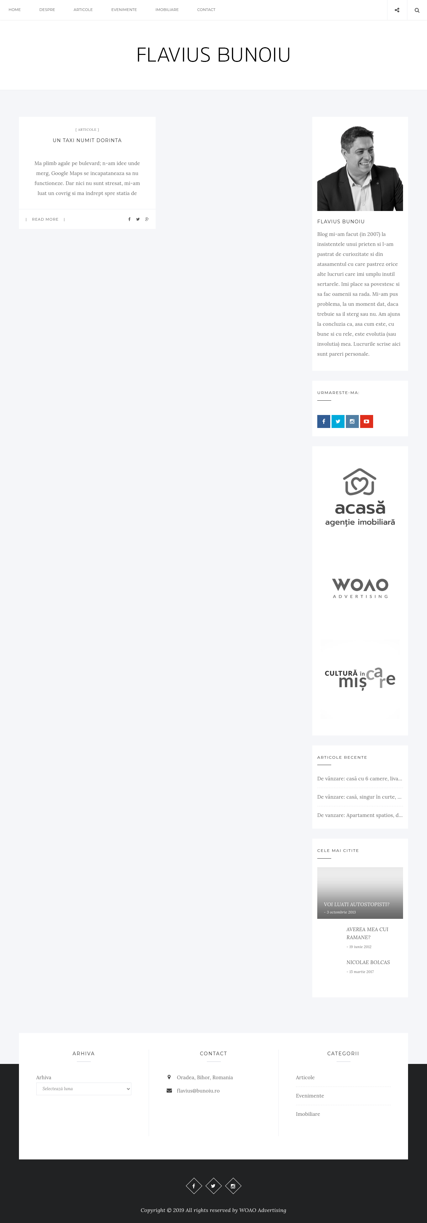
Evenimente (125, 10)
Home (15, 10)
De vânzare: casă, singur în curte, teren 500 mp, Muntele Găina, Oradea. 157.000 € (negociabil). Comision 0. (360, 797)
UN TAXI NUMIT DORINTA (87, 140)
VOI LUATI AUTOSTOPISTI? (356, 904)
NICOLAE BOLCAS (368, 962)
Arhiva (44, 1077)
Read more (45, 219)
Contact (207, 10)
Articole (83, 10)
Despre (48, 10)
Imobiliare (168, 10)
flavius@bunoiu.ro (198, 1091)
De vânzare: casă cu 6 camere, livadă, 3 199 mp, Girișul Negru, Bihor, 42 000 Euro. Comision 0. (360, 778)
